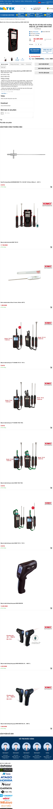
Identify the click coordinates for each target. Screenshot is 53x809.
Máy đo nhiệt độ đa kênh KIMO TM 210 (9, 242)
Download (28, 64)
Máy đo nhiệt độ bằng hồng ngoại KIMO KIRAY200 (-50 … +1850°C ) (15, 663)
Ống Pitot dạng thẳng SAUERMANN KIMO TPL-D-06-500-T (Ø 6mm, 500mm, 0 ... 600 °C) (20, 182)
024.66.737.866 (37, 756)
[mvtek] (51, 187)
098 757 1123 (47, 756)
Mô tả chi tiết (4, 64)
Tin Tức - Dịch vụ (8, 1)
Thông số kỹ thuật (14, 64)
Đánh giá (3, 67)
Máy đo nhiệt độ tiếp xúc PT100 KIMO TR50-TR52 (12, 422)
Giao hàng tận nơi (35, 50)
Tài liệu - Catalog (8, 3)
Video (13, 1)
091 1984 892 (26, 756)
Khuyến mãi (17, 1)
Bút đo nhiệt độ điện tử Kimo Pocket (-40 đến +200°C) (13, 302)
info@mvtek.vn (5, 757)
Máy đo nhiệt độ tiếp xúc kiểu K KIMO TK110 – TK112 (12, 543)
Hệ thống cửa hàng (28, 1)
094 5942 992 (5, 756)
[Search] (24, 8)
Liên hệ (34, 1)
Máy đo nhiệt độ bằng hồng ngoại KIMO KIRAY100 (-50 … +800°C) (15, 723)
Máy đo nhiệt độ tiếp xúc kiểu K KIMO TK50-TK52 (12, 483)
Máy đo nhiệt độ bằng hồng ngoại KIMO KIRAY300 (12, 603)
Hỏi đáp (22, 1)
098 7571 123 (16, 756)
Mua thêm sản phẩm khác (47, 51)
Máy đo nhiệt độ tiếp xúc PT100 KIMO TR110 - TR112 (12, 362)
